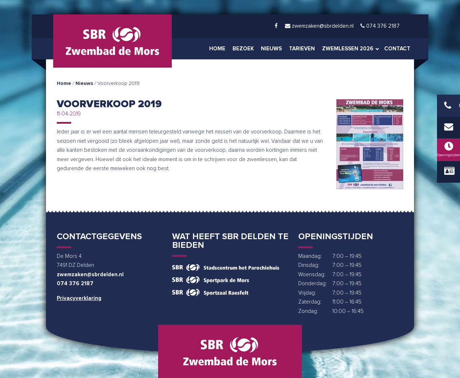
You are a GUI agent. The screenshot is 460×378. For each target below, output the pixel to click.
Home (64, 83)
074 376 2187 (75, 283)
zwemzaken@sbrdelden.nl (90, 274)
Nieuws (84, 83)
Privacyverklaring (79, 298)
